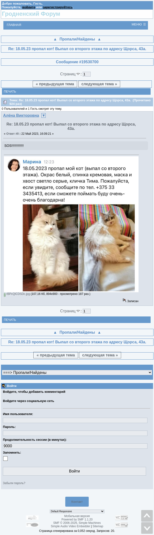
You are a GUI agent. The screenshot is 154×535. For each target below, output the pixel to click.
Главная (14, 25)
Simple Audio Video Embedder (70, 526)
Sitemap (98, 526)
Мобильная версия (77, 516)
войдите (28, 7)
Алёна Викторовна (21, 115)
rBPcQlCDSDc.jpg (17, 294)
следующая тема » (99, 84)
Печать (10, 91)
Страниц (70, 74)
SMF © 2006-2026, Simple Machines (77, 523)
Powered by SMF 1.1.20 (77, 519)
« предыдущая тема (55, 84)
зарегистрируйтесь (58, 7)
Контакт (77, 502)
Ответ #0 (12, 133)
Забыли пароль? (14, 483)
